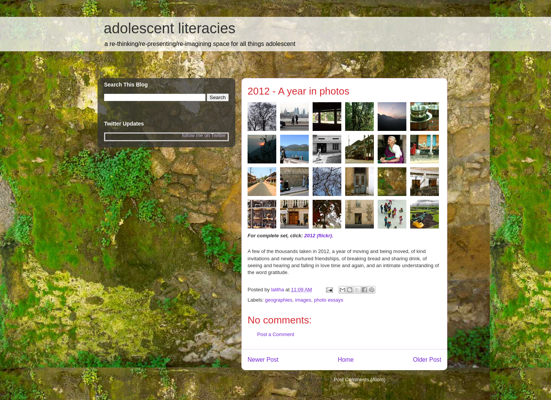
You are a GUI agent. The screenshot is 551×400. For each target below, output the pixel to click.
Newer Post (263, 359)
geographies (279, 300)
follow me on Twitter (204, 135)
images (303, 300)
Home (346, 359)
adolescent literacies (169, 28)
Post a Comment (275, 334)
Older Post (427, 359)
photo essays (329, 300)
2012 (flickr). (318, 235)
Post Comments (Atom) (359, 379)
